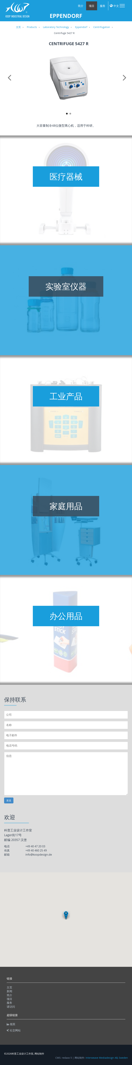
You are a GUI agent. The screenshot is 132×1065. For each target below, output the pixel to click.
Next (127, 81)
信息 (66, 773)
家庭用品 (66, 506)
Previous (10, 81)
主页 (18, 27)
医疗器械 (66, 176)
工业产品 (66, 396)
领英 (11, 1024)
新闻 (9, 991)
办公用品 (66, 616)
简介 (80, 6)
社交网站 (14, 1030)
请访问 (11, 1007)
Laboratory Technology (56, 27)
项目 (91, 6)
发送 (8, 800)
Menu (122, 5)
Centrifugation (101, 27)
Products (32, 27)
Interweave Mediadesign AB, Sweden (107, 1057)
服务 (102, 6)
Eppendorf (81, 27)
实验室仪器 (66, 286)
